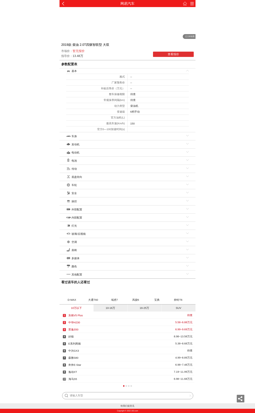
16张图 (189, 36)
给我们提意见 (127, 406)
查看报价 (173, 54)
